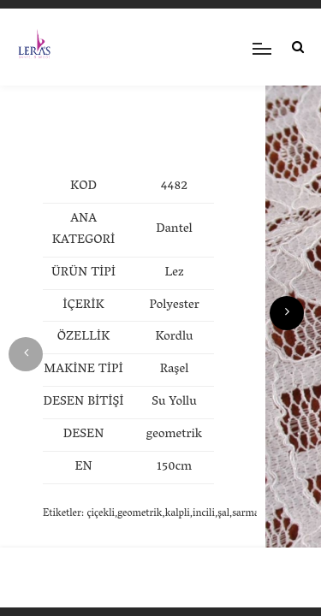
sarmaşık (251, 514)
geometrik (139, 514)
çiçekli (100, 514)
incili (204, 514)
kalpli (177, 514)
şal (223, 514)
